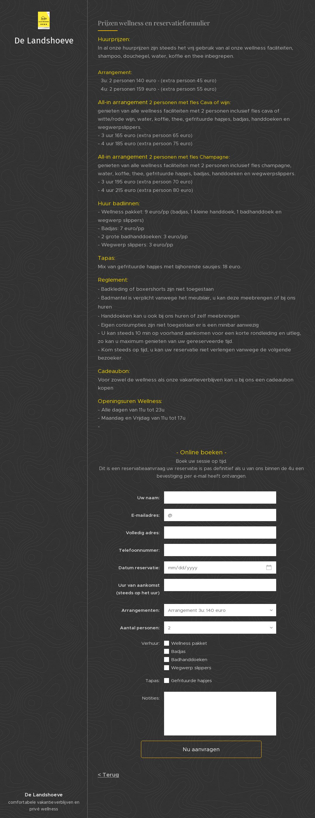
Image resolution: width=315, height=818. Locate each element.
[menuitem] (44, 400)
